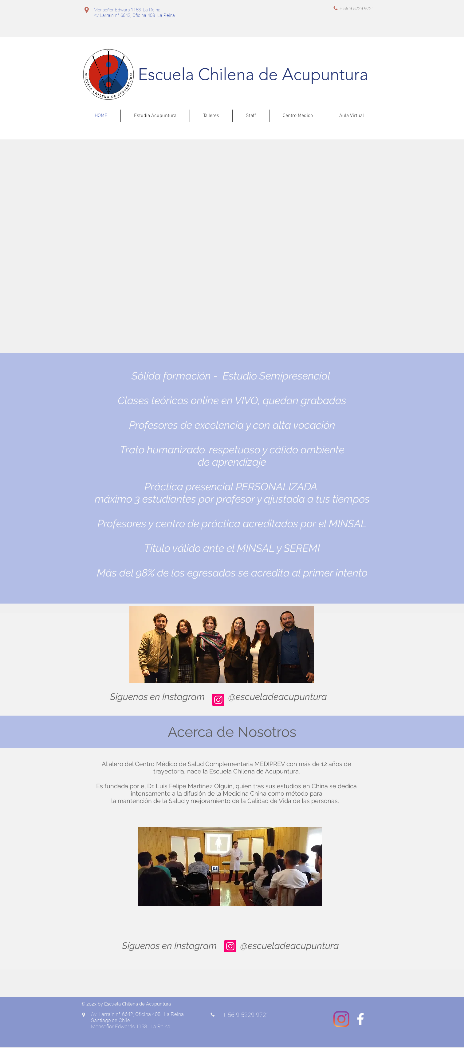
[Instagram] (218, 700)
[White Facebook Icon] (360, 1019)
